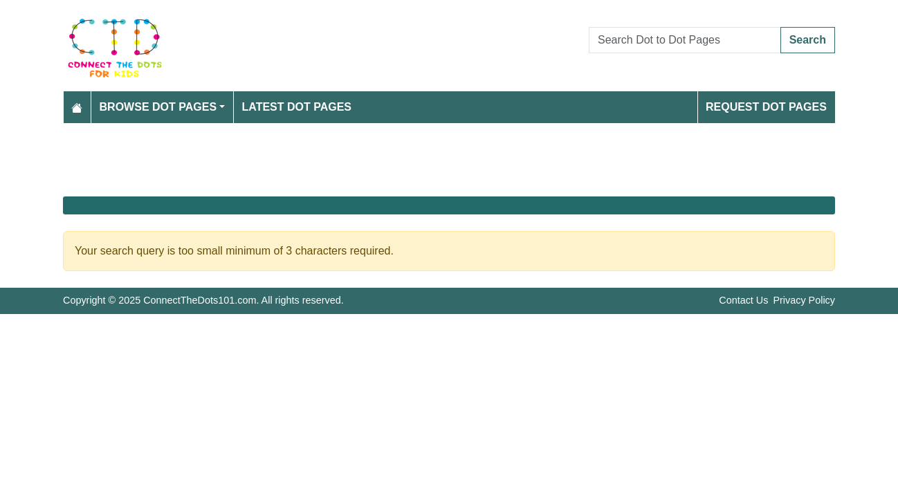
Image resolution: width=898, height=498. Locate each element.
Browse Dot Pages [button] (158, 107)
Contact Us (743, 300)
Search (807, 40)
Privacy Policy (804, 300)
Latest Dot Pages (297, 107)
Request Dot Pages (766, 107)
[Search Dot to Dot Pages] (685, 40)
